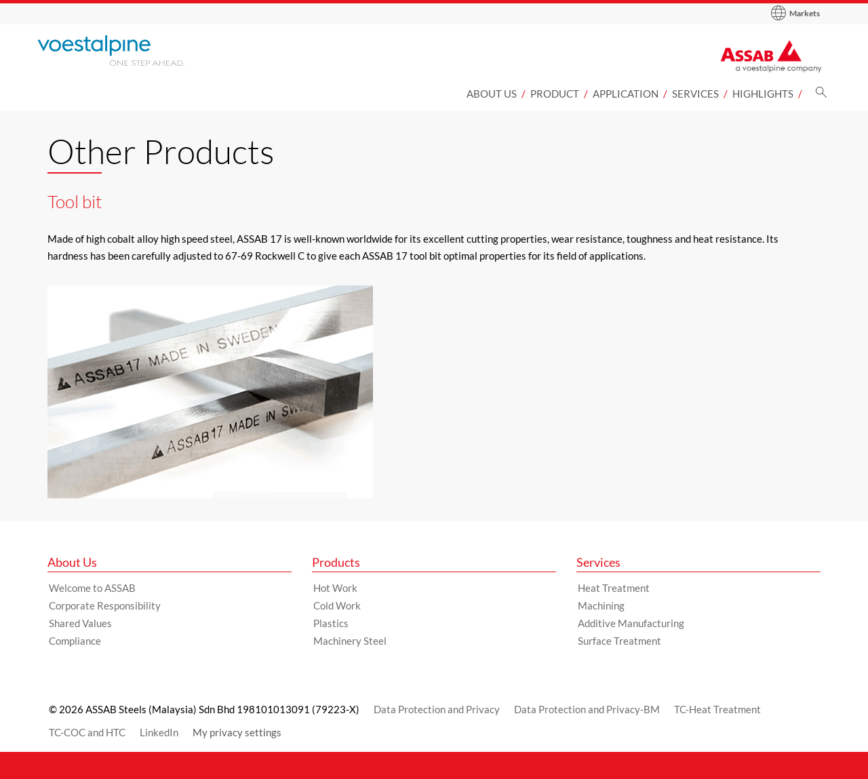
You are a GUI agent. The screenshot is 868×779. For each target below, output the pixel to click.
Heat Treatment (614, 588)
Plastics (331, 623)
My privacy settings (237, 732)
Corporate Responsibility (105, 605)
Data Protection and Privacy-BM (587, 709)
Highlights (762, 93)
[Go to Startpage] (129, 50)
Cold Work (337, 605)
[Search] (821, 96)
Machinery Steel (350, 641)
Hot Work (335, 588)
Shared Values (80, 623)
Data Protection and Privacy (437, 709)
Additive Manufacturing (631, 623)
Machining (601, 605)
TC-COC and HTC (87, 732)
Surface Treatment (619, 641)
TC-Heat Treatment (717, 709)
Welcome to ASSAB (92, 588)
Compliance (75, 641)
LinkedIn (159, 732)
